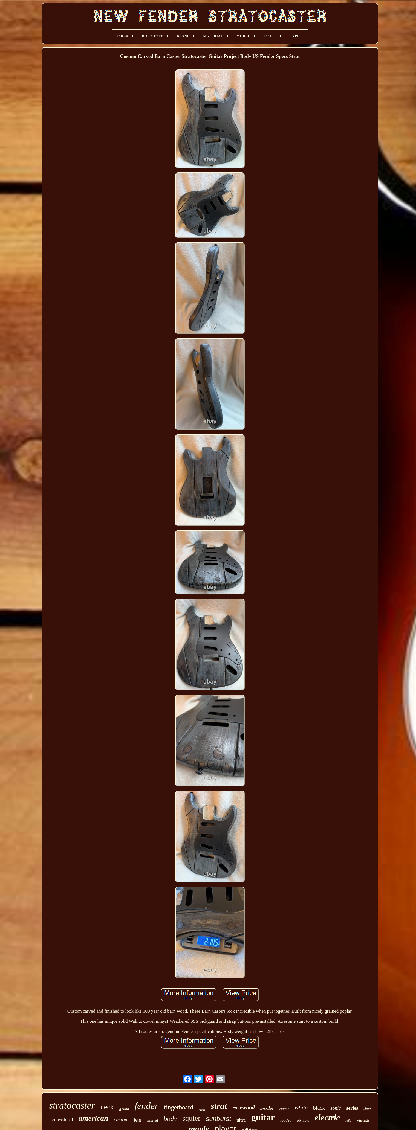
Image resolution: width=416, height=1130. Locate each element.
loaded (285, 1120)
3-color (267, 1108)
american (93, 1118)
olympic (303, 1120)
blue (138, 1120)
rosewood (243, 1107)
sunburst (218, 1118)
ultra (241, 1120)
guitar (263, 1117)
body (170, 1118)
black (319, 1108)
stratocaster (72, 1105)
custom (121, 1119)
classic (284, 1109)
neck (107, 1107)
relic (348, 1120)
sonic (335, 1108)
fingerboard (178, 1107)
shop (367, 1109)
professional (61, 1119)
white (301, 1107)
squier (191, 1118)
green (124, 1109)
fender (146, 1106)
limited (152, 1120)
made (202, 1109)
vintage (363, 1120)
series (352, 1108)
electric (327, 1117)
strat (219, 1106)
